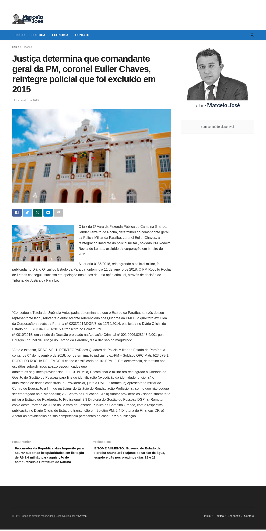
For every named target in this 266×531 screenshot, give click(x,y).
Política (38, 35)
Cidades (27, 47)
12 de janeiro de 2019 (25, 100)
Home (15, 47)
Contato (82, 35)
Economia (60, 35)
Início (20, 35)
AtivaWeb (81, 517)
